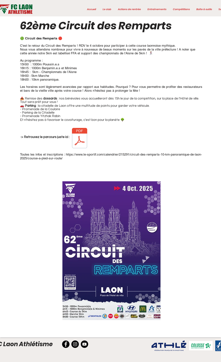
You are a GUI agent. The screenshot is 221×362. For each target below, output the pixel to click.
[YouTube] (84, 344)
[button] (107, 9)
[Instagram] (75, 344)
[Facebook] (65, 344)
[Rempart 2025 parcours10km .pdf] (79, 138)
